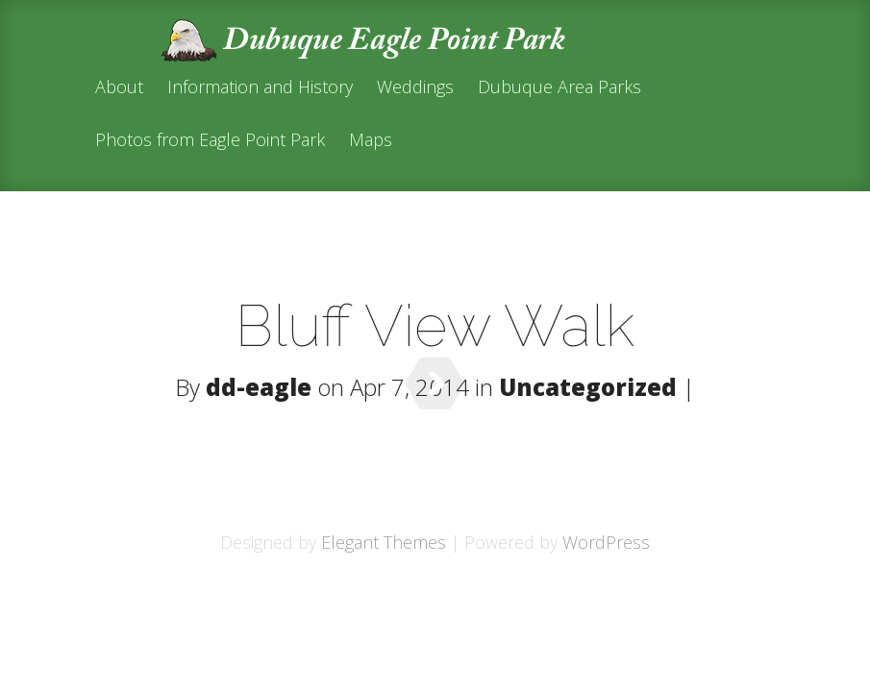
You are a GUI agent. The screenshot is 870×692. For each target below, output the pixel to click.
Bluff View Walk (435, 325)
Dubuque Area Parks (559, 88)
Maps (370, 141)
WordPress (606, 542)
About (119, 88)
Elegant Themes (383, 542)
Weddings (415, 88)
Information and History (260, 88)
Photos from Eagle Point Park (210, 141)
